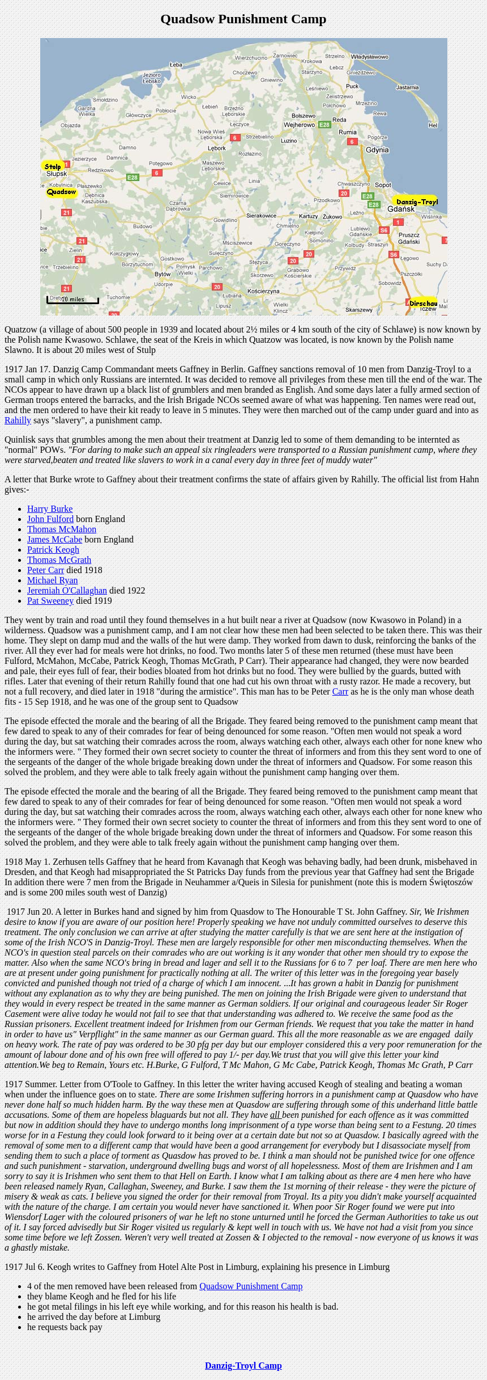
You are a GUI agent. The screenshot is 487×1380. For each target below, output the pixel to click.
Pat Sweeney (50, 600)
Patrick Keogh (53, 549)
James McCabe (54, 539)
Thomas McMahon (61, 529)
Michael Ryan (52, 580)
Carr (340, 691)
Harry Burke (49, 509)
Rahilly (18, 420)
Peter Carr (45, 570)
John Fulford (50, 519)
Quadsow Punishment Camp (250, 1286)
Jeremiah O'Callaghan (67, 590)
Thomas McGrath (59, 560)
